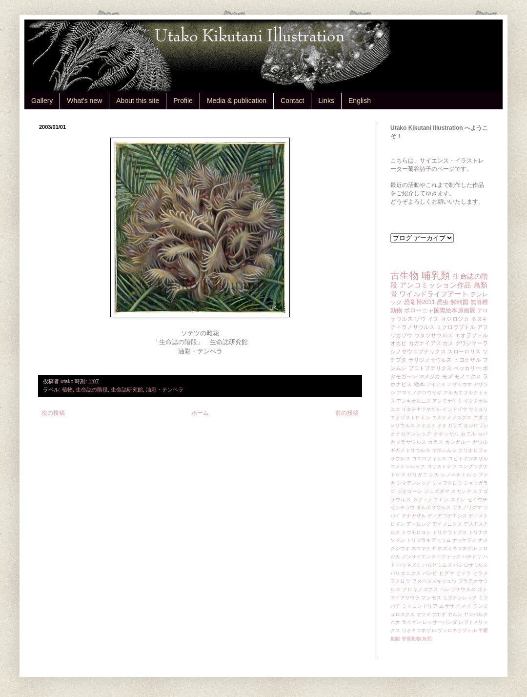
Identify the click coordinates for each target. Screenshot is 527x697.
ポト (483, 589)
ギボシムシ (444, 450)
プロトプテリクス (430, 368)
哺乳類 (436, 275)
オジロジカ (455, 319)
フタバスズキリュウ (434, 581)
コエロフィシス (429, 458)
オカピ (398, 343)
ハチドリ (472, 556)
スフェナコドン (431, 499)
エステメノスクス (452, 417)
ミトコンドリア (420, 606)
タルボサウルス (433, 507)
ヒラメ (480, 573)
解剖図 (459, 302)
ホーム (200, 413)
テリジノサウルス (430, 360)
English (359, 100)
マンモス (431, 597)
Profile (183, 100)
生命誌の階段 (92, 389)
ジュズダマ (436, 491)
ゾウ (420, 319)
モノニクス (467, 376)
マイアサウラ (405, 597)
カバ (483, 433)
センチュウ (402, 507)
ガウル (480, 442)
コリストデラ (442, 466)
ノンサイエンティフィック (431, 556)
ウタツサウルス (433, 335)
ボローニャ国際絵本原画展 (439, 310)
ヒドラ (463, 573)
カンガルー (458, 442)
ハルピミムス (437, 565)
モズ (447, 376)
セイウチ (477, 499)
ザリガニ (417, 474)
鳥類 (481, 285)
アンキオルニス (414, 401)
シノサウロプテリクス (418, 351)
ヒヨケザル (467, 360)
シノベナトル (456, 474)
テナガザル (414, 515)
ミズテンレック (460, 597)
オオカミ (426, 425)
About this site (137, 100)
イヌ (433, 319)
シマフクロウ (447, 483)
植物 (67, 389)
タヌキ (479, 319)
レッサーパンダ (440, 622)
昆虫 (443, 302)
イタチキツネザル (421, 409)
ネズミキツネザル (457, 548)
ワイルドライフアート (433, 294)
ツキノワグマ (467, 507)
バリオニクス (405, 573)
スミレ (458, 499)
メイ (466, 606)
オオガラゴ (449, 425)
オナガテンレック (411, 433)
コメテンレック (408, 466)
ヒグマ (446, 573)
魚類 (427, 638)
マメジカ (429, 376)
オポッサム (446, 433)
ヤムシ (454, 614)
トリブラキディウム (428, 540)
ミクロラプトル (456, 327)
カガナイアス (424, 343)
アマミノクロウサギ (419, 392)
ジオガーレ (410, 491)
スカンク (461, 491)
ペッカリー (467, 368)
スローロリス (464, 351)
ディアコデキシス (447, 515)
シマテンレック (414, 483)
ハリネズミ (409, 565)
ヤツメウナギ (431, 614)
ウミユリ (478, 409)
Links (326, 100)
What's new (84, 100)
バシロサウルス (470, 565)
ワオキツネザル (419, 630)
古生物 (404, 275)
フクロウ (400, 581)
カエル (468, 433)
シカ (434, 474)
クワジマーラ (471, 343)
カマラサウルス (408, 442)
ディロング (418, 524)
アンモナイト (447, 401)
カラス (436, 442)
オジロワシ (476, 425)
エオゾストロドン (410, 417)
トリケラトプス (449, 532)
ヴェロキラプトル (457, 630)
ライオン (411, 622)
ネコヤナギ (423, 548)
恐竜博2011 (419, 302)
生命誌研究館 (127, 389)
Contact (292, 100)
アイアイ (436, 384)
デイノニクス (447, 524)
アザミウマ (459, 384)
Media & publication (236, 100)
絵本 (419, 384)
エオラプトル (471, 335)
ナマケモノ (464, 540)
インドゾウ (454, 409)
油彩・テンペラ (164, 389)
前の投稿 (347, 413)
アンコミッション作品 (435, 285)
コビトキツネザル (468, 458)
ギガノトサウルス (410, 450)
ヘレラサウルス (458, 589)
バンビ (430, 573)
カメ (448, 343)
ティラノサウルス (412, 327)
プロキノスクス (420, 589)
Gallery (42, 100)
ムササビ (449, 606)
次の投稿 (53, 413)
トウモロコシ (416, 532)
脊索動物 (411, 638)
